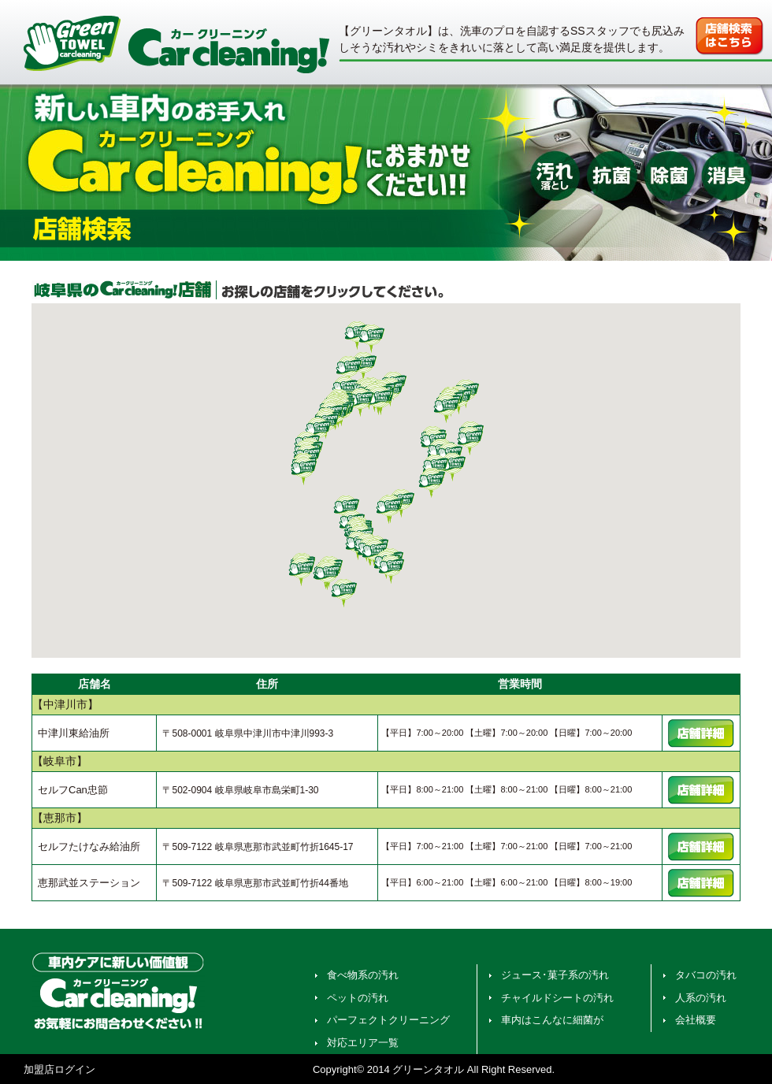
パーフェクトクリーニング (388, 1020)
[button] (389, 509)
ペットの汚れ (357, 998)
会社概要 (695, 1020)
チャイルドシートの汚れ (557, 998)
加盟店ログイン (59, 1069)
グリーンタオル (428, 1069)
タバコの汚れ (706, 975)
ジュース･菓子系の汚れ (555, 975)
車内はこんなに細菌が (552, 1020)
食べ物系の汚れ (363, 975)
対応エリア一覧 (363, 1043)
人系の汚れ (700, 998)
